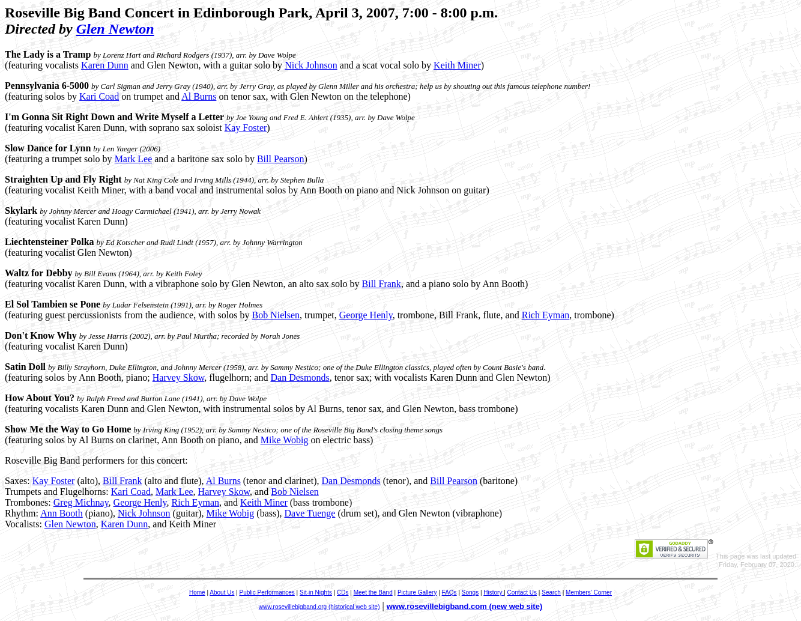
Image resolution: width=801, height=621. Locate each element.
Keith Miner (457, 65)
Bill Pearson (280, 159)
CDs (342, 592)
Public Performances (267, 592)
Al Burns (198, 96)
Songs (470, 592)
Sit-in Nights (316, 592)
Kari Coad (99, 96)
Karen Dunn (104, 65)
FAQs (449, 592)
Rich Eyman (546, 315)
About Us (222, 592)
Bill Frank (381, 284)
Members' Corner (589, 592)
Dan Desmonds (299, 377)
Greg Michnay (81, 502)
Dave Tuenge (310, 513)
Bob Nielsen (276, 315)
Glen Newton (115, 29)
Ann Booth (61, 513)
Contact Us (522, 592)
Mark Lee (134, 159)
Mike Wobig (285, 440)
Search (551, 592)
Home (197, 592)
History (493, 592)
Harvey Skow (179, 377)
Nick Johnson (311, 65)
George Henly (366, 315)
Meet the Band (373, 592)
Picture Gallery (417, 592)
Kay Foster (246, 128)
